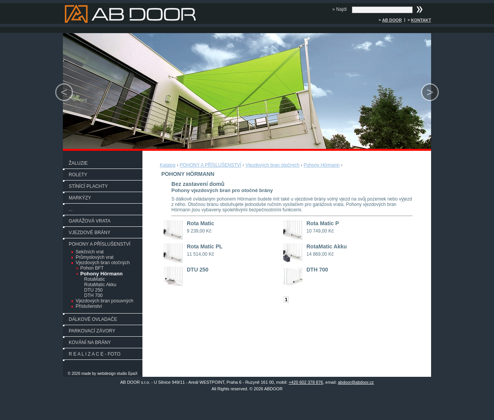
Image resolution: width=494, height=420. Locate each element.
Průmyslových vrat (94, 257)
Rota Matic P (322, 223)
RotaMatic (94, 279)
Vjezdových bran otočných (103, 262)
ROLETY (78, 174)
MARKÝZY (80, 198)
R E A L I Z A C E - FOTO (94, 354)
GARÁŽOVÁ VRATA (89, 221)
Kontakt (421, 20)
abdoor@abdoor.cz (356, 382)
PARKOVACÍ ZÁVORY (92, 331)
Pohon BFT (92, 268)
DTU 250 (93, 290)
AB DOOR (392, 20)
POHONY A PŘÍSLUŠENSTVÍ (99, 244)
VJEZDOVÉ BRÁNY (89, 232)
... (71, 209)
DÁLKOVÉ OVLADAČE (93, 319)
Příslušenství (89, 306)
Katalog (168, 165)
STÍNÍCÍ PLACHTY (88, 186)
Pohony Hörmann (101, 274)
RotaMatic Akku (100, 284)
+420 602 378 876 (306, 382)
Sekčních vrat (90, 252)
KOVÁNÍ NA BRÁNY (90, 342)
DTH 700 (93, 295)
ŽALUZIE (78, 163)
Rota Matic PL (205, 246)
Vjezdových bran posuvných (104, 301)
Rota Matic (200, 223)
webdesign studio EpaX (117, 373)
